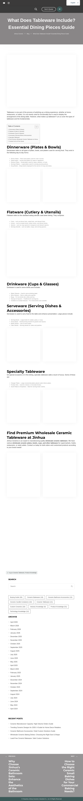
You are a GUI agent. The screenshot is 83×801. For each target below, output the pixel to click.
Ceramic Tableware (18, 572)
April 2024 (14, 709)
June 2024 (14, 701)
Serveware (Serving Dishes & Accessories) (20, 135)
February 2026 (15, 629)
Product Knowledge (31, 572)
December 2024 (16, 680)
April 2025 (14, 665)
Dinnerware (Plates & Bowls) (16, 129)
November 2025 (16, 640)
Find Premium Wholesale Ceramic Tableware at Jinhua (23, 139)
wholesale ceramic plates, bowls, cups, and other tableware (35, 443)
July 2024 (13, 698)
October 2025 (15, 644)
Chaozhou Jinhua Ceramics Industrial (34, 799)
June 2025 (14, 658)
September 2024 (16, 691)
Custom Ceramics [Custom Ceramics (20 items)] (17, 607)
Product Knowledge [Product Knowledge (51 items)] (59, 607)
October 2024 (15, 687)
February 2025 (15, 672)
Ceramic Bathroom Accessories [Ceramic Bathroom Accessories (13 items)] (60, 597)
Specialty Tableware (14, 137)
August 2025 (14, 651)
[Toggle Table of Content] (35, 127)
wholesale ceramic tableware (56, 441)
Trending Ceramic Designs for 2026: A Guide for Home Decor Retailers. (35, 727)
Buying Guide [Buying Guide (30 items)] (16, 597)
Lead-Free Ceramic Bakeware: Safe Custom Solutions (29, 738)
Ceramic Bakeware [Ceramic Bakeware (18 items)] (35, 597)
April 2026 (14, 622)
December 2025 (16, 636)
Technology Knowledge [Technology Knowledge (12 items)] (19, 611)
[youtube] (4, 3)
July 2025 (13, 654)
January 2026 (15, 633)
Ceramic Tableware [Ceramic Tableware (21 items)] (45, 602)
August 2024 (14, 694)
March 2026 (14, 626)
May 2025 (13, 662)
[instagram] (9, 3)
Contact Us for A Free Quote (16, 141)
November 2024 (16, 683)
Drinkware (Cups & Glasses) (16, 133)
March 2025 (14, 669)
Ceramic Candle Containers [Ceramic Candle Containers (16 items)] (21, 602)
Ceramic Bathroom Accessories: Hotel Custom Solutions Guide (32, 731)
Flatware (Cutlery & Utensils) (16, 131)
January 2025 (15, 676)
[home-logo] (26, 9)
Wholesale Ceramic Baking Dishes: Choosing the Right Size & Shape (35, 735)
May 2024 (13, 705)
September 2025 (16, 647)
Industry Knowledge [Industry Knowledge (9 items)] (38, 607)
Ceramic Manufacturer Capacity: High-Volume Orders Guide (31, 724)
